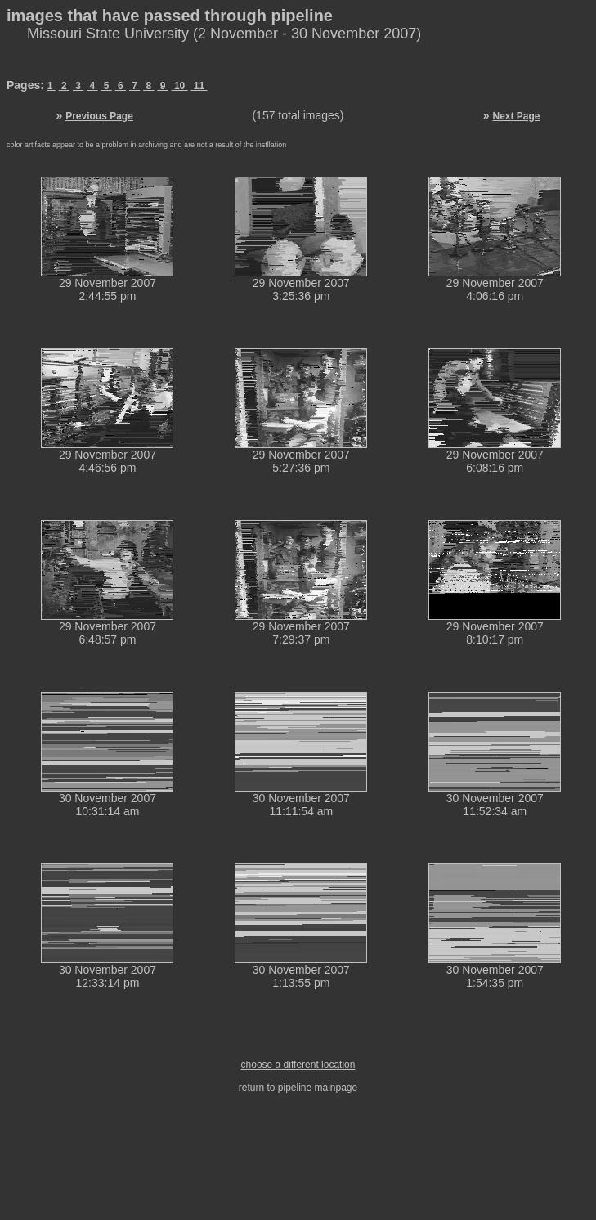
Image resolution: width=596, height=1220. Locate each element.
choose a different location (298, 1064)
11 (199, 86)
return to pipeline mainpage (298, 1087)
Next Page (516, 116)
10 (180, 86)
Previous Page (99, 116)
